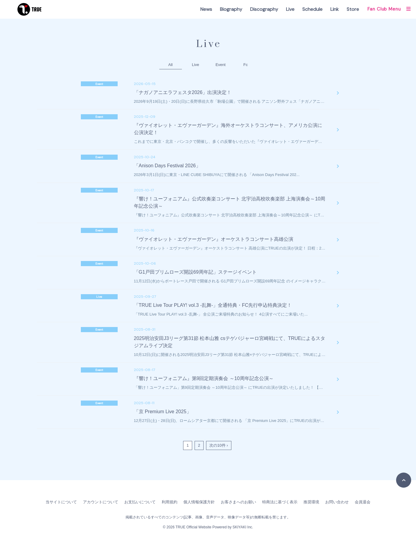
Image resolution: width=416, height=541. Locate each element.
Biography (231, 9)
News (206, 9)
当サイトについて (61, 502)
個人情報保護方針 (199, 502)
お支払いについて (140, 502)
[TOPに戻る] (403, 480)
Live (290, 9)
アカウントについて (100, 502)
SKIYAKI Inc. (243, 527)
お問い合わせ (337, 502)
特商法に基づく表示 (279, 502)
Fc (245, 64)
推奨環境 (311, 502)
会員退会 (362, 502)
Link (334, 9)
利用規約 (169, 502)
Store (353, 9)
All (170, 64)
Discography (264, 9)
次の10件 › (218, 445)
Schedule (312, 9)
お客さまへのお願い (238, 502)
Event (220, 64)
